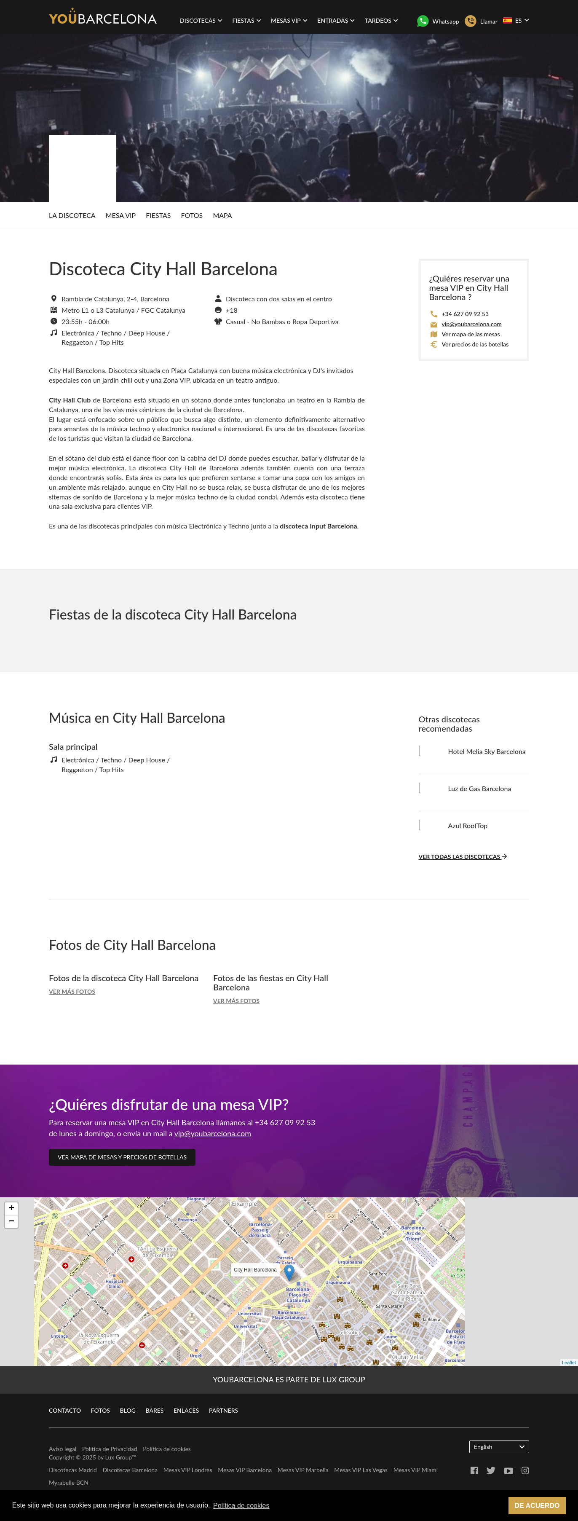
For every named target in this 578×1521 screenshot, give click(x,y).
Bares (154, 1410)
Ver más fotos (72, 991)
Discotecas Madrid (73, 1469)
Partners (223, 1410)
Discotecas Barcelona (130, 1469)
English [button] (499, 1446)
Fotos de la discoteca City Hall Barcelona (123, 978)
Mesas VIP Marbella (303, 1469)
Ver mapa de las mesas (471, 334)
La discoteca (72, 215)
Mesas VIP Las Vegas (361, 1469)
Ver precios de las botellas (475, 344)
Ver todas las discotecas (463, 856)
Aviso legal (62, 1448)
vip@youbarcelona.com (472, 323)
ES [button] (516, 20)
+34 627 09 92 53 (465, 313)
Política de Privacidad (109, 1448)
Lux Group (118, 1457)
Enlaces (186, 1410)
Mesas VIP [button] (289, 20)
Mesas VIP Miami (415, 1469)
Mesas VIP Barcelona (245, 1469)
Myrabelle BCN (68, 1482)
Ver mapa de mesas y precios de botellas (122, 1157)
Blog (128, 1410)
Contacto (65, 1410)
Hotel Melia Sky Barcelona (487, 751)
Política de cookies (167, 1448)
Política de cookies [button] (241, 1505)
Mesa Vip (121, 215)
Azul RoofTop (468, 825)
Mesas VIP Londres (187, 1469)
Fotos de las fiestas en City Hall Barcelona (270, 982)
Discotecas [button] (201, 20)
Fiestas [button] (246, 20)
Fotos (192, 215)
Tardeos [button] (381, 20)
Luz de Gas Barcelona (479, 788)
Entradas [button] (336, 20)
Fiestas (158, 215)
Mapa (222, 215)
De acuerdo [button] (536, 1505)
